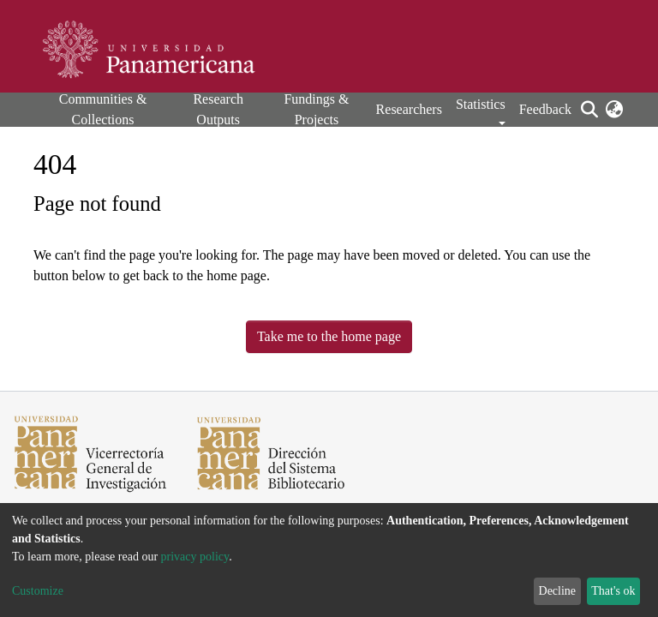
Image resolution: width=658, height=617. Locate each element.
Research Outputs (218, 109)
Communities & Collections (103, 109)
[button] (614, 109)
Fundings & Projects (316, 109)
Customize (37, 590)
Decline (558, 590)
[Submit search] (589, 109)
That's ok (613, 590)
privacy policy (195, 556)
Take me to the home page (329, 336)
